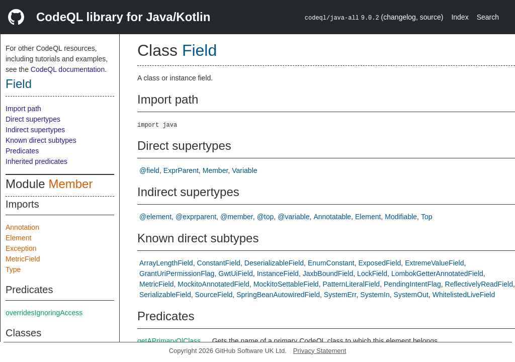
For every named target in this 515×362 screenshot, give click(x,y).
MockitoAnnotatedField (213, 284)
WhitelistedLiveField (464, 295)
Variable (244, 170)
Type (13, 269)
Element (18, 238)
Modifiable (401, 217)
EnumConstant (331, 263)
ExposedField (379, 263)
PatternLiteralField (351, 284)
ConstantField (218, 263)
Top (427, 217)
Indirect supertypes (35, 130)
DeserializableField (274, 263)
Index (459, 17)
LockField (372, 273)
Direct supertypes (33, 119)
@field (149, 170)
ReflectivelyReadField (479, 284)
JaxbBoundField (328, 273)
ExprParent (181, 170)
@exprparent (196, 217)
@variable (293, 217)
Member (70, 184)
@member (236, 217)
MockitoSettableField (286, 284)
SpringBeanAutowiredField (278, 295)
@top (265, 217)
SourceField (214, 295)
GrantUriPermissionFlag (176, 273)
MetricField (23, 259)
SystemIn (374, 295)
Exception (21, 248)
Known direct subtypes (41, 140)
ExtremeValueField (434, 263)
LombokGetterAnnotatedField (437, 273)
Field (19, 83)
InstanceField (278, 273)
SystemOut (411, 295)
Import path (23, 109)
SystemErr (340, 295)
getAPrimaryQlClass (169, 341)
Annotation (22, 227)
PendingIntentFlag (412, 284)
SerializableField (165, 295)
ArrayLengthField (166, 263)
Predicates (22, 151)
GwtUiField (235, 273)
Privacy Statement (320, 350)
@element (155, 217)
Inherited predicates (36, 161)
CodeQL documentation (68, 69)
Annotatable (332, 217)
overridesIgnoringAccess (44, 313)
